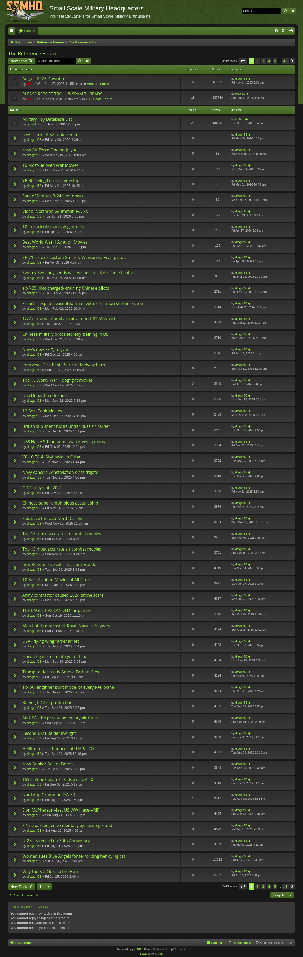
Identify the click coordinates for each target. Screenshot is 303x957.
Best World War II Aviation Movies (54, 242)
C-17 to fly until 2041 (42, 487)
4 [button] (269, 61)
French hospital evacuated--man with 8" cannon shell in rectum (83, 303)
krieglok (240, 93)
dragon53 (241, 78)
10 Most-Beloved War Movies (50, 165)
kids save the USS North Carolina (54, 518)
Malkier (239, 119)
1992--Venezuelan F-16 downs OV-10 (57, 779)
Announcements (99, 84)
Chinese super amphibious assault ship (60, 503)
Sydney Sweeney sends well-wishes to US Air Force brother (79, 273)
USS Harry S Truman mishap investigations (63, 441)
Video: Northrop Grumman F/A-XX (55, 211)
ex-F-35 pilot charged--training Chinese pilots (65, 288)
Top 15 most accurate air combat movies (61, 534)
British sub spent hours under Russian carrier (66, 426)
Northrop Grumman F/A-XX (48, 795)
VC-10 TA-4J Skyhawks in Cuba (51, 457)
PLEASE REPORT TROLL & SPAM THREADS (62, 94)
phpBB (136, 949)
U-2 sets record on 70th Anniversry (56, 841)
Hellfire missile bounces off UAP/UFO (58, 748)
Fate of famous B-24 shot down (52, 196)
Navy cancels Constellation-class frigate (60, 472)
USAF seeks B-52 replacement (51, 134)
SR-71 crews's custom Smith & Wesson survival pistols (74, 257)
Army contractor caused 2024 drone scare (63, 595)
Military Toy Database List (47, 119)
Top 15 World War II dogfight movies (57, 380)
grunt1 (31, 124)
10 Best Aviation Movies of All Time (56, 580)
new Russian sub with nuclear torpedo (59, 564)
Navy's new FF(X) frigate (45, 349)
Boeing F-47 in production (47, 702)
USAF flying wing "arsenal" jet (50, 641)
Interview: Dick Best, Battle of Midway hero (63, 365)
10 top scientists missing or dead (54, 226)
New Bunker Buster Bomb (47, 764)
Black (143, 953)
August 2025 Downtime (45, 78)
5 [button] (275, 61)
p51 (30, 84)
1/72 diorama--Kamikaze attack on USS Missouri (68, 319)
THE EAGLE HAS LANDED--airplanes (56, 610)
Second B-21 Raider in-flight (49, 733)
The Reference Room (32, 53)
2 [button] (257, 61)
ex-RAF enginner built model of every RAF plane (68, 687)
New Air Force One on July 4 (49, 150)
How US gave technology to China (54, 656)
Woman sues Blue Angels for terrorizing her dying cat (73, 856)
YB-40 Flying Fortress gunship (50, 180)
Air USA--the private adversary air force (60, 718)
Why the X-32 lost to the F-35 (50, 871)
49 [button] (285, 61)
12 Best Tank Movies (42, 411)
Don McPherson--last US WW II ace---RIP (60, 810)
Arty (160, 953)
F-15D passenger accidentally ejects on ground (67, 825)
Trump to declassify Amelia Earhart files (60, 672)
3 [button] (263, 61)
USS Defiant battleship (44, 395)
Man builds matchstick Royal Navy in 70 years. (66, 626)
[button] (243, 61)
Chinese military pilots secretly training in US (65, 334)
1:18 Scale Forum (99, 99)
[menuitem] (26, 31)
